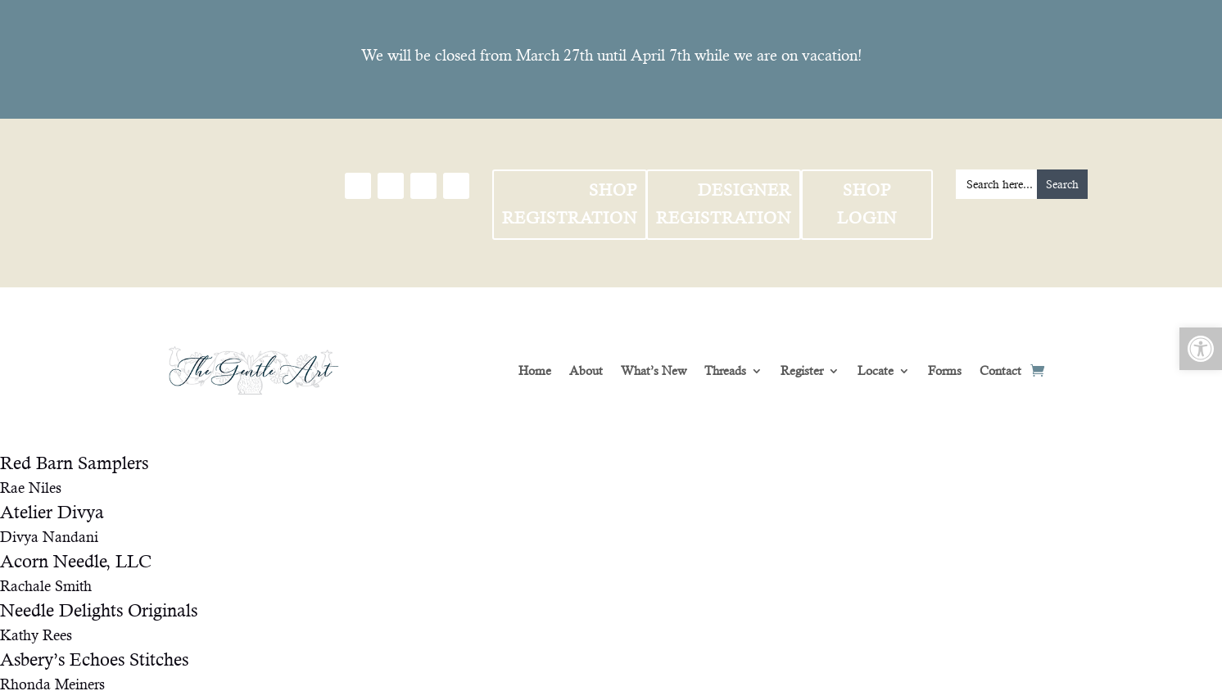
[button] (1200, 348)
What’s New (653, 370)
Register (802, 370)
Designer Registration (723, 204)
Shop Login (867, 204)
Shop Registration (569, 204)
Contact (1000, 370)
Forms (945, 370)
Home (534, 370)
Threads (725, 370)
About (586, 370)
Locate (876, 370)
